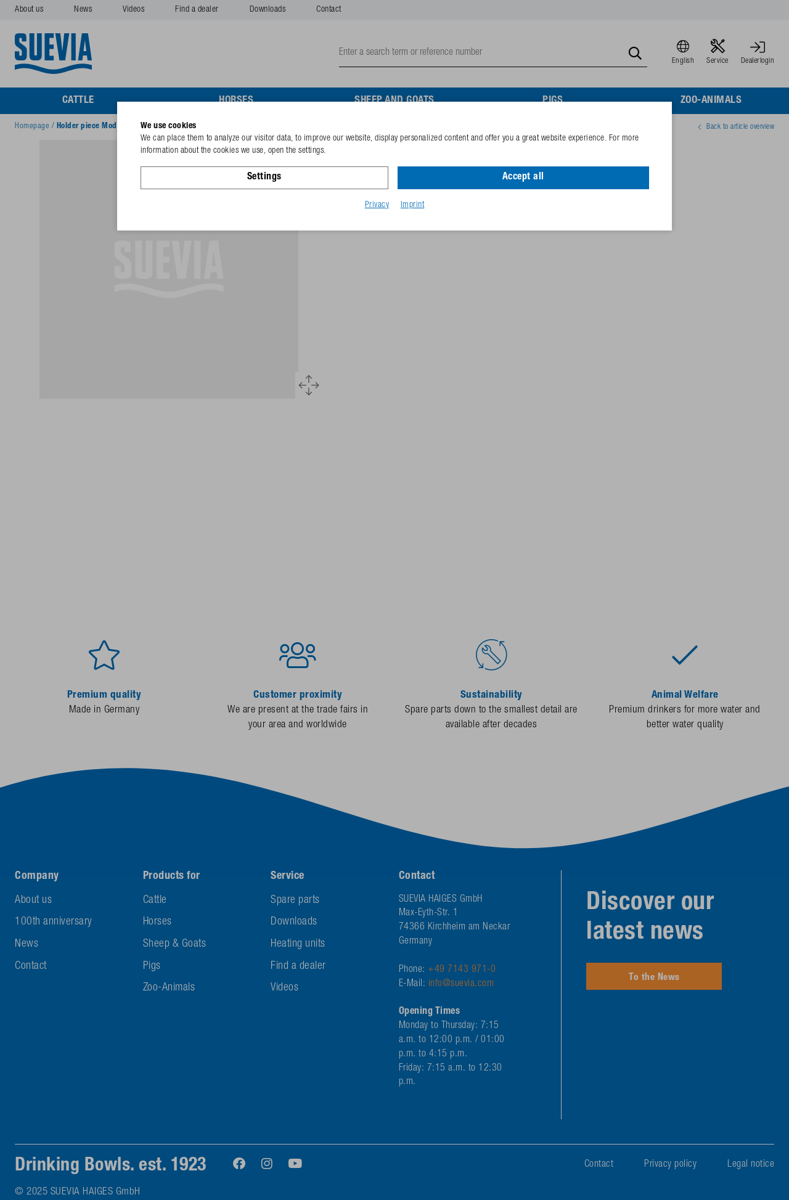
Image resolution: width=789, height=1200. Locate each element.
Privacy (377, 205)
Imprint (413, 205)
